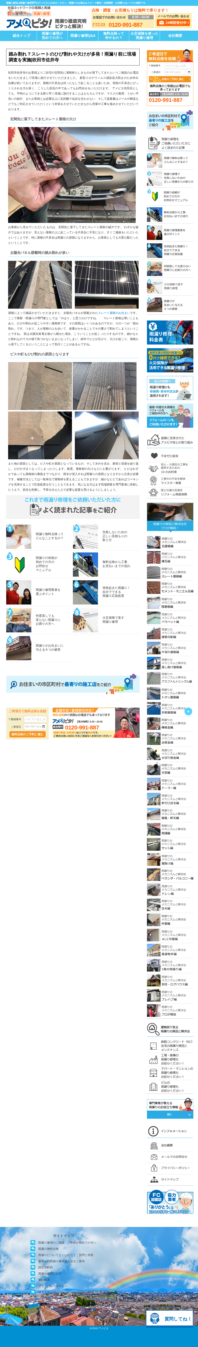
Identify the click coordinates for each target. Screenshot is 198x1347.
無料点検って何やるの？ (113, 36)
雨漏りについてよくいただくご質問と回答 (65, 1255)
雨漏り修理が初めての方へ (52, 36)
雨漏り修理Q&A (83, 36)
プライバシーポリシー (52, 1286)
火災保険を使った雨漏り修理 (144, 36)
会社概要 (175, 36)
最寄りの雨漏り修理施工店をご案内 (61, 1261)
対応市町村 (45, 1267)
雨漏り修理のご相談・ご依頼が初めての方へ (67, 1242)
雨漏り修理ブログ (49, 1273)
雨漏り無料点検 (48, 1248)
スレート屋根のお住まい (114, 312)
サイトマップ (47, 1292)
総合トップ (21, 36)
